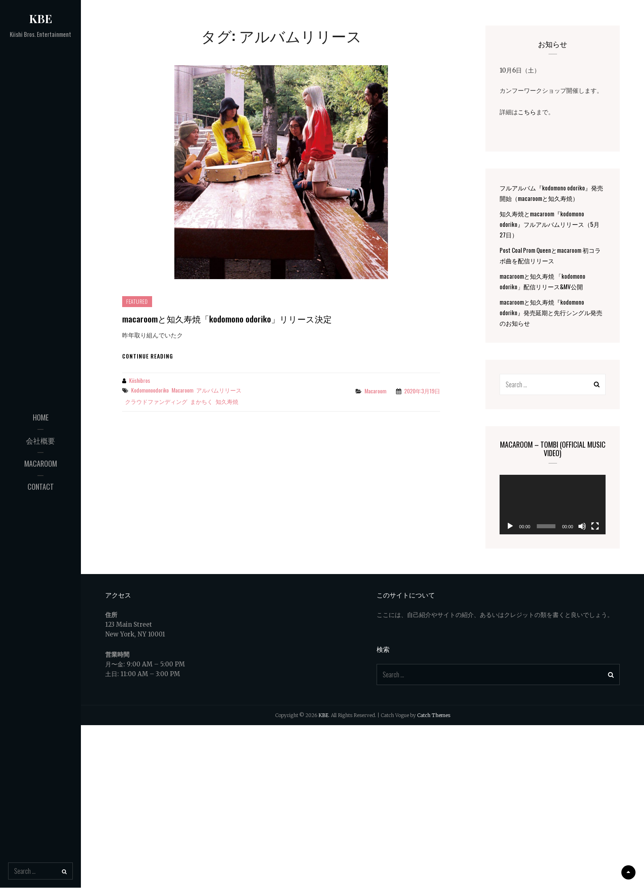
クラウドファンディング (156, 401)
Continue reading (147, 356)
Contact (41, 486)
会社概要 (40, 440)
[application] (553, 504)
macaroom (40, 463)
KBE (40, 18)
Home (41, 417)
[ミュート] (582, 526)
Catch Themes (433, 715)
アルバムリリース (218, 390)
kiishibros (139, 380)
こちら (527, 111)
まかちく (201, 401)
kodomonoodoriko (150, 390)
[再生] (510, 526)
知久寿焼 (227, 401)
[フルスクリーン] (595, 526)
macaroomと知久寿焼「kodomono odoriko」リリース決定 (227, 318)
